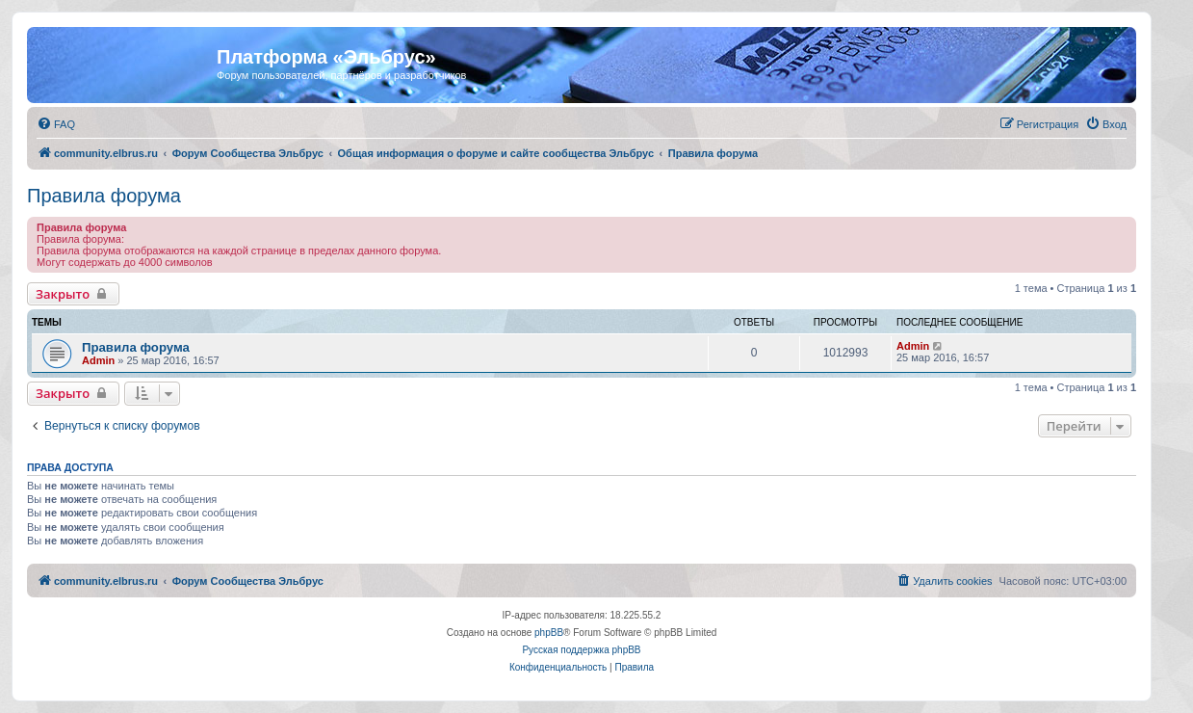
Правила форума (104, 195)
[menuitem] (56, 124)
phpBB (548, 632)
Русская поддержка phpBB (581, 650)
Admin (98, 360)
